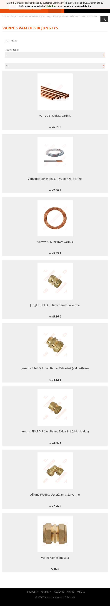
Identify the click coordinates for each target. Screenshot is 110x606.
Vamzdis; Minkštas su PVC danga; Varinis (55, 179)
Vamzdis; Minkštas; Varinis (55, 242)
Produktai (32, 591)
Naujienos (59, 591)
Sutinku (50, 6)
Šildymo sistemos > (20, 16)
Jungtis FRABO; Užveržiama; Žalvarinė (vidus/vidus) (55, 431)
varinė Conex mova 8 (55, 558)
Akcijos (70, 591)
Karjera (81, 591)
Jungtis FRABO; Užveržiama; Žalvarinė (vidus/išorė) (55, 368)
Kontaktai (46, 591)
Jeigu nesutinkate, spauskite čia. (74, 6)
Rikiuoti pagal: (12, 49)
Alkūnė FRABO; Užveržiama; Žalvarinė (55, 494)
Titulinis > (6, 16)
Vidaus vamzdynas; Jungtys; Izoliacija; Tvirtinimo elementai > (55, 16)
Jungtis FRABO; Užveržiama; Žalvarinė (55, 305)
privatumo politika (35, 6)
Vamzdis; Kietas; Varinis (55, 115)
